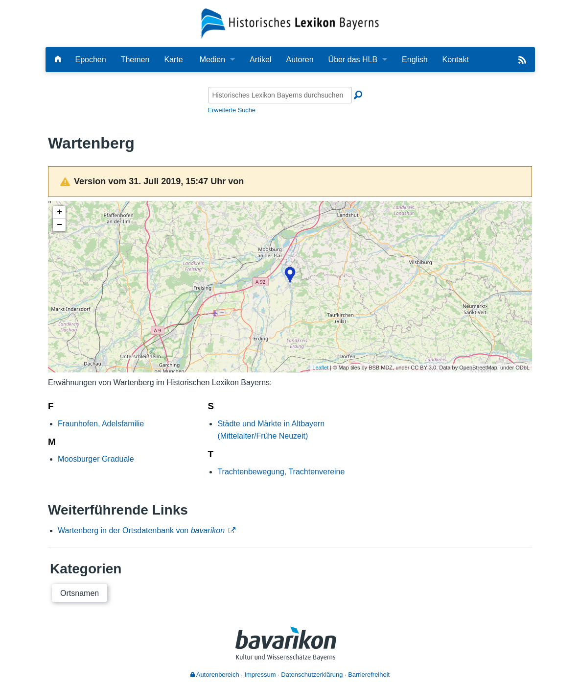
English (414, 59)
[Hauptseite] (57, 60)
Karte (173, 59)
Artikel (260, 59)
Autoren (300, 59)
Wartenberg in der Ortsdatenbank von (141, 530)
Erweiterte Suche (231, 110)
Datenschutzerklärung (312, 674)
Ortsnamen (79, 593)
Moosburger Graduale (96, 459)
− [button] (59, 225)
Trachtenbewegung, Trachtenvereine (281, 472)
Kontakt (455, 59)
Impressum (260, 674)
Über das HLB (353, 59)
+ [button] (59, 212)
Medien (212, 59)
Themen (135, 59)
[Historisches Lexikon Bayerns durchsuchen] (280, 95)
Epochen (90, 59)
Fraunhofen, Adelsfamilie (101, 423)
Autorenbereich (214, 674)
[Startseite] (290, 23)
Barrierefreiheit (369, 674)
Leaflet (320, 367)
